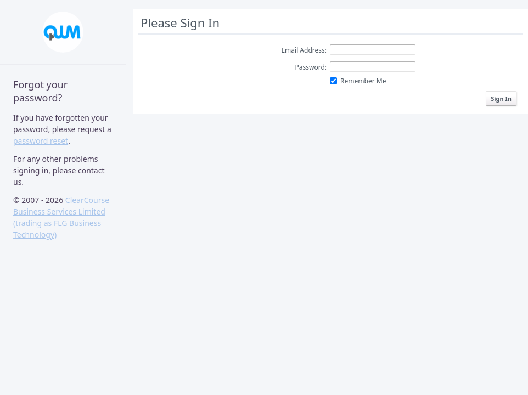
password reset (40, 141)
